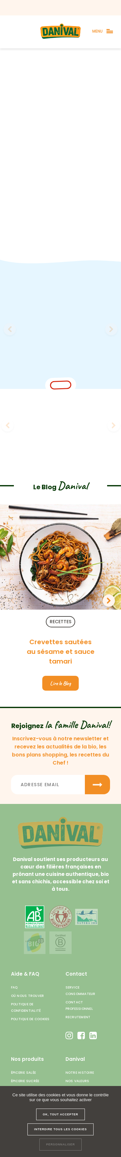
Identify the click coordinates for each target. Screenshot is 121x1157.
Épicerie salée (23, 1072)
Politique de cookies (30, 1019)
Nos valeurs (77, 1081)
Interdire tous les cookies (60, 1129)
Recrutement (78, 1017)
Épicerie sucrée (25, 1081)
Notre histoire (80, 1072)
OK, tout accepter (60, 1114)
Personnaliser (60, 1144)
